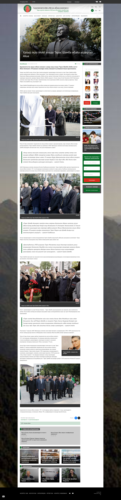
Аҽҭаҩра (77, 1)
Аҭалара (69, 1)
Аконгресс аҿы (24, 493)
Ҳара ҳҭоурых (66, 16)
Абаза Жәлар (37, 16)
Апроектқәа (51, 16)
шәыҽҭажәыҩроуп (34, 421)
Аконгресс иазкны (28, 16)
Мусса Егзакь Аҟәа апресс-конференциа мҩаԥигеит (62, 435)
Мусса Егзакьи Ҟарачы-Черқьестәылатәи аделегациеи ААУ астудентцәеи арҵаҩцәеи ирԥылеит (34, 442)
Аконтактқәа (32, 493)
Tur (99, 6)
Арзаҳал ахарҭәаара (92, 190)
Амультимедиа (76, 16)
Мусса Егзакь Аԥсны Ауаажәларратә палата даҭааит (33, 435)
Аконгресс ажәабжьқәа (60, 493)
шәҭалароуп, (24, 421)
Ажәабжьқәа (23, 64)
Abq (96, 10)
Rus (92, 6)
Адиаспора (59, 16)
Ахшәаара (92, 180)
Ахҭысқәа (44, 16)
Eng (96, 6)
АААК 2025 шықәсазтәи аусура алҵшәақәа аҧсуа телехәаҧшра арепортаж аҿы (91, 148)
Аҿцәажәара (84, 16)
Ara (99, 10)
